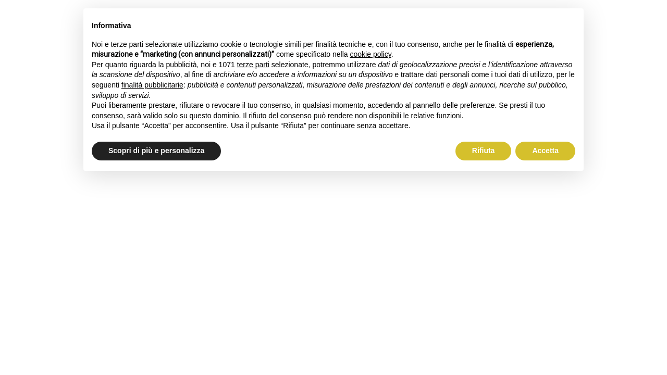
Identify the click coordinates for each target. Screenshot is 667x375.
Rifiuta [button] (483, 150)
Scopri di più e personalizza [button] (156, 150)
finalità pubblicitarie (152, 85)
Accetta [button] (545, 150)
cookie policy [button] (370, 54)
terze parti (253, 64)
